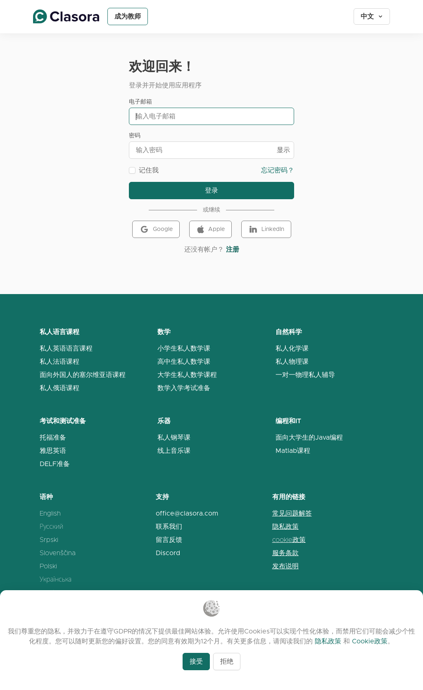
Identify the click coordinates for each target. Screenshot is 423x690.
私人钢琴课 (173, 437)
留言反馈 (169, 539)
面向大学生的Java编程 (309, 437)
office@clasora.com (187, 513)
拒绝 (226, 661)
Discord (168, 552)
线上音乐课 (173, 450)
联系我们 (169, 526)
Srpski (49, 539)
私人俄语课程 (59, 387)
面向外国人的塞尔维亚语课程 (83, 374)
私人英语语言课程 (66, 348)
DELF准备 (55, 463)
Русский (51, 526)
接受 (196, 661)
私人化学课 (292, 348)
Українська (55, 579)
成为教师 (127, 16)
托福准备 (53, 437)
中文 (372, 16)
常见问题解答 (292, 513)
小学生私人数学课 (183, 348)
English (50, 513)
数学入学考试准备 (183, 387)
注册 (232, 249)
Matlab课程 (293, 450)
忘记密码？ (277, 170)
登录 (211, 190)
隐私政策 (285, 526)
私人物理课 (292, 361)
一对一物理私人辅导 (305, 374)
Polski (48, 566)
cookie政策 (289, 539)
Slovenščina (58, 552)
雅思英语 (53, 450)
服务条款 (285, 552)
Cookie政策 (369, 641)
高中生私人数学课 (183, 361)
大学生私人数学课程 (187, 374)
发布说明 (285, 566)
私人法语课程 (59, 361)
